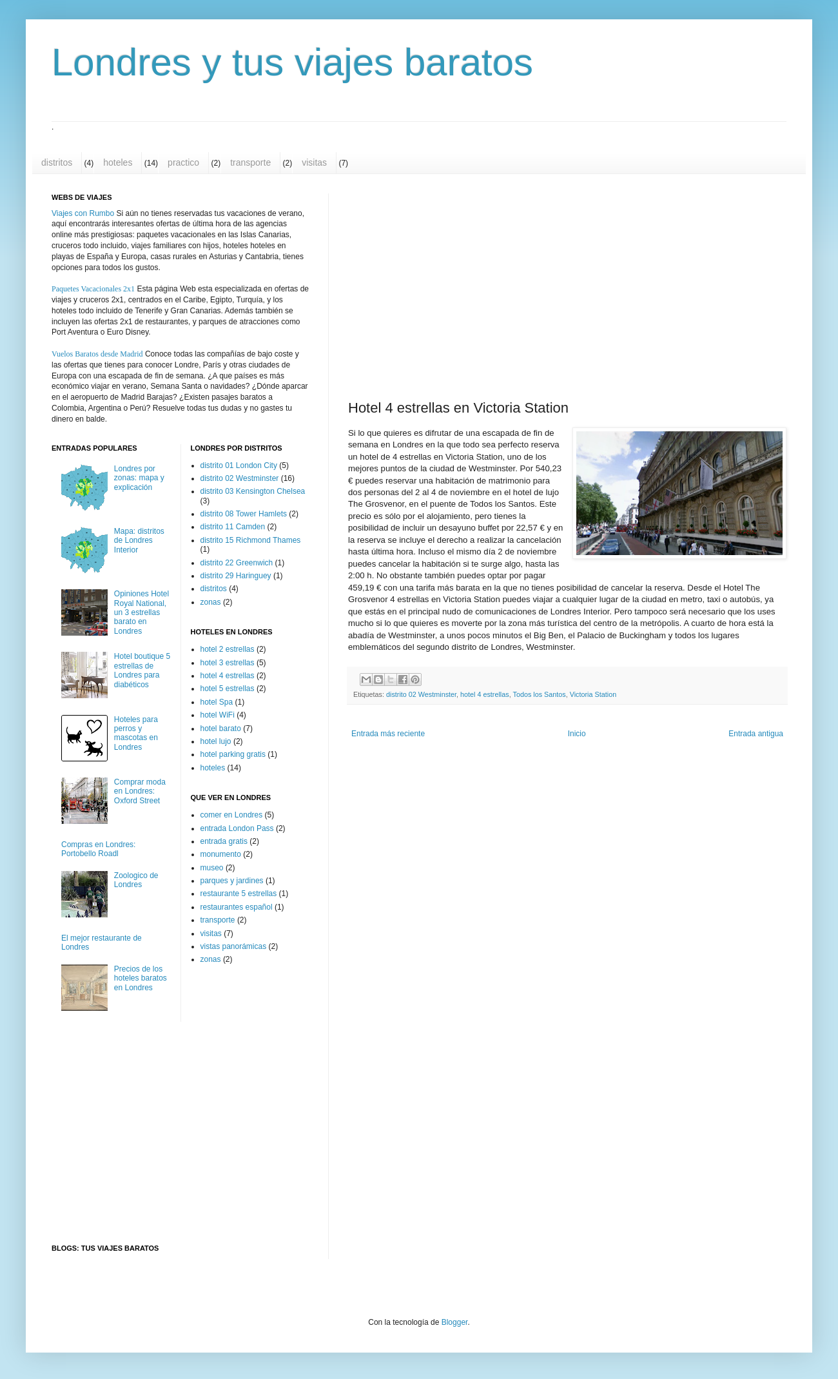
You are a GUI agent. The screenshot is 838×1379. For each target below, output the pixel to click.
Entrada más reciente (388, 733)
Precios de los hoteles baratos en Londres (140, 978)
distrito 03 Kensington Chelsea (253, 491)
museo (212, 867)
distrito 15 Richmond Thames (250, 540)
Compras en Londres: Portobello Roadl (98, 849)
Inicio (577, 733)
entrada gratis (224, 841)
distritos (56, 162)
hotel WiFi (217, 714)
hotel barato (220, 728)
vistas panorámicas (233, 946)
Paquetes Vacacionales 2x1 (93, 288)
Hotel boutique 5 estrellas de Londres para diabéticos (142, 670)
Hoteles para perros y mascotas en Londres (136, 733)
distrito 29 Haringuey (235, 575)
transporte (250, 162)
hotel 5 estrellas (227, 688)
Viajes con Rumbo (83, 213)
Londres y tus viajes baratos (292, 62)
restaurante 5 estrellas (238, 893)
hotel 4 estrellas (484, 694)
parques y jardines (232, 880)
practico (183, 162)
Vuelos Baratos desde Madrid (97, 353)
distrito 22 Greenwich (236, 562)
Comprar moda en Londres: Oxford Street (140, 791)
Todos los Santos (538, 694)
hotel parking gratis (233, 754)
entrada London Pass (237, 828)
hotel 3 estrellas (227, 662)
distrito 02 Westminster (421, 694)
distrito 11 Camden (233, 526)
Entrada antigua (755, 733)
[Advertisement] (597, 285)
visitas (314, 162)
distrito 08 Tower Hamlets (243, 513)
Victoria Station (593, 694)
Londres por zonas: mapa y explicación (139, 478)
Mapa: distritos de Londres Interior (139, 540)
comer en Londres (231, 814)
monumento (220, 854)
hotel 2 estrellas (227, 649)
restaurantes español (236, 907)
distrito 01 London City (238, 465)
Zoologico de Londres (136, 880)
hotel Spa (216, 702)
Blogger (455, 1322)
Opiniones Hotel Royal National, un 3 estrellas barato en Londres (141, 612)
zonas (210, 602)
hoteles (117, 162)
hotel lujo (215, 741)
